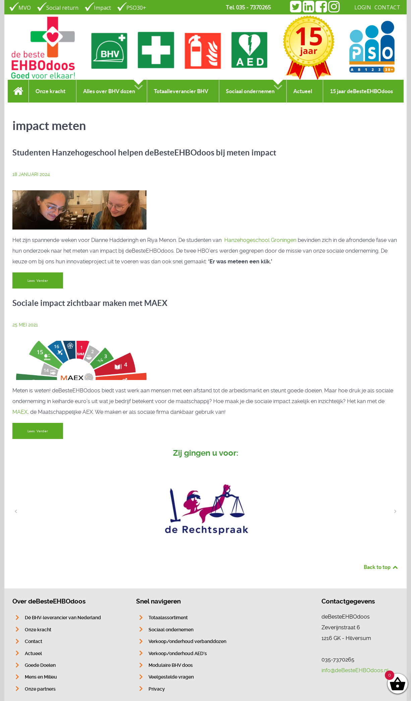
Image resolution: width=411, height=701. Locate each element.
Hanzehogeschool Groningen (260, 240)
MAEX (19, 412)
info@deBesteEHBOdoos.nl (355, 670)
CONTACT (387, 7)
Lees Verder (37, 280)
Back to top (381, 567)
